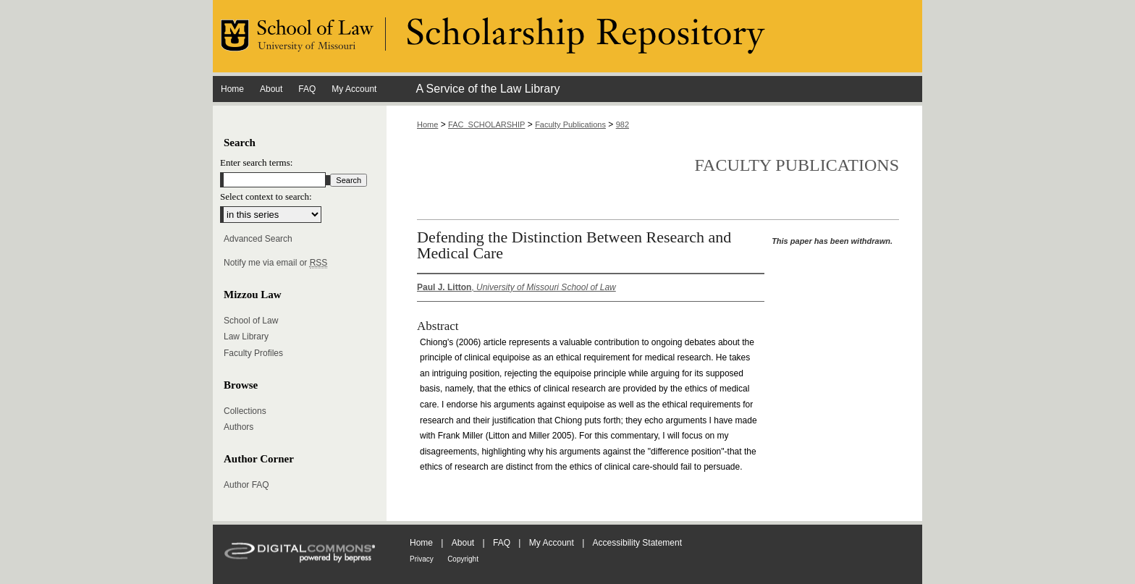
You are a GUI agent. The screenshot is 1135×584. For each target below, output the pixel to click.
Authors (238, 427)
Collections (245, 411)
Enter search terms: (256, 162)
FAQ (501, 543)
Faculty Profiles (253, 353)
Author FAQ (246, 485)
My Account (551, 543)
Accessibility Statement (637, 543)
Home (427, 124)
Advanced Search (258, 239)
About (463, 543)
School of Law (251, 321)
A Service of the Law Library (487, 88)
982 (622, 124)
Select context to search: (266, 196)
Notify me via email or (275, 263)
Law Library (246, 336)
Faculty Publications (570, 124)
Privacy (422, 559)
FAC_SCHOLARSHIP (486, 124)
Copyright (462, 559)
